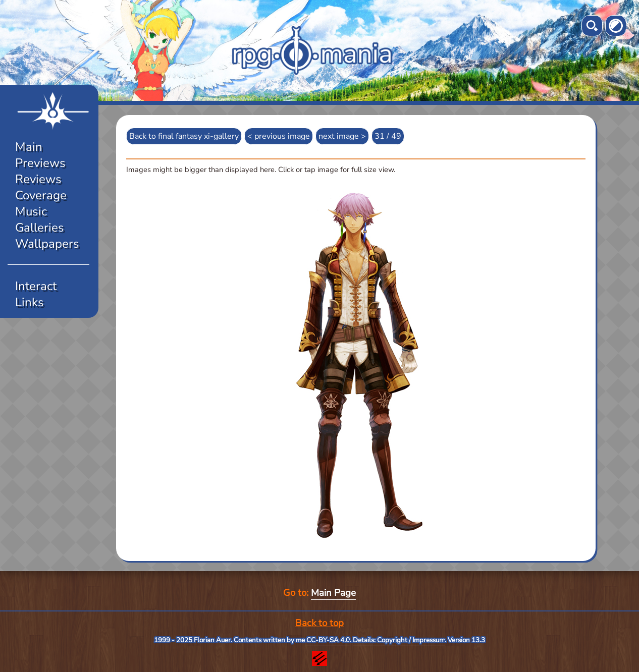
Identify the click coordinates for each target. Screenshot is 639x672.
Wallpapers (47, 244)
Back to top (319, 623)
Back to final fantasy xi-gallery (184, 136)
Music (31, 211)
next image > (342, 136)
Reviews (38, 179)
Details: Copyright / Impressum (399, 640)
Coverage (41, 195)
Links (29, 302)
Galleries (39, 227)
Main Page (333, 592)
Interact (36, 286)
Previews (40, 163)
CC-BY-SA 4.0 (328, 640)
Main (28, 147)
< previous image (278, 136)
